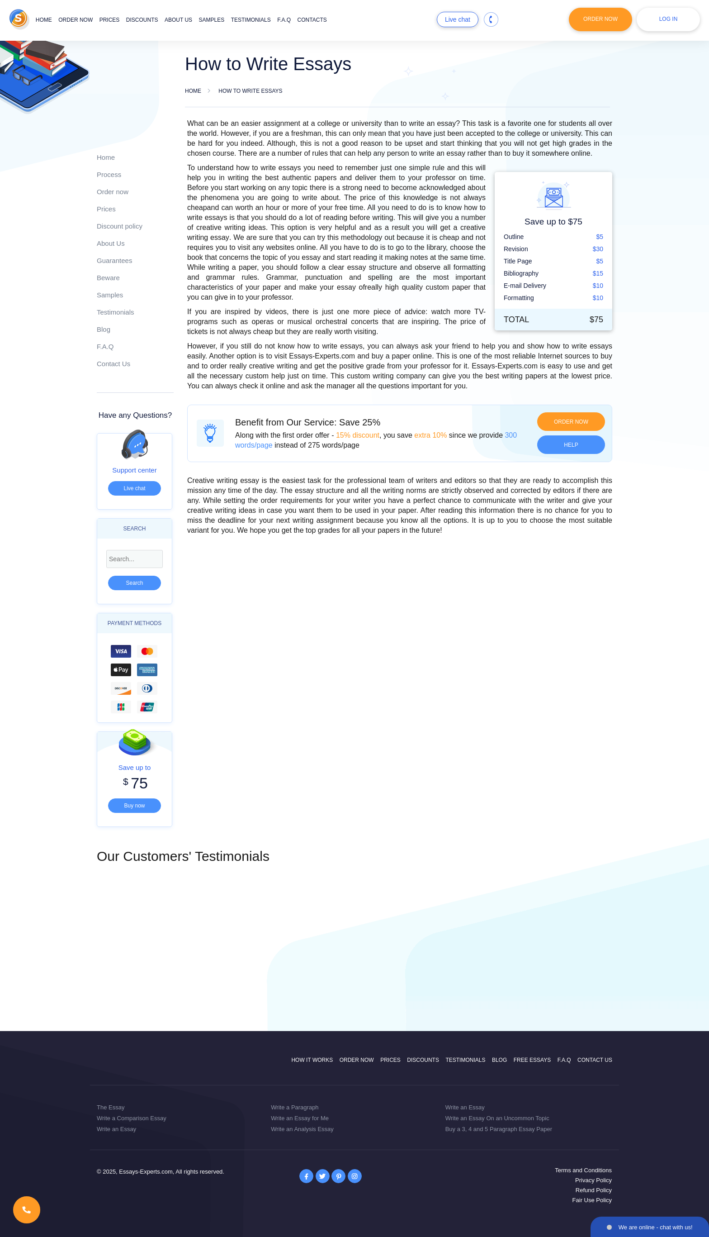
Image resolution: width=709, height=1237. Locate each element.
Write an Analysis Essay (302, 1129)
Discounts (142, 20)
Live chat (457, 19)
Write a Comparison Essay (131, 1118)
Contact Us (113, 364)
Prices (109, 20)
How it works (312, 1060)
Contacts (312, 20)
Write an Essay (116, 1129)
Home (44, 20)
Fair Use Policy (592, 1200)
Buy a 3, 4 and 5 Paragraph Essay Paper (498, 1129)
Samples (212, 20)
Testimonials (251, 20)
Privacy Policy (593, 1180)
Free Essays (532, 1060)
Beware (108, 278)
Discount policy (119, 226)
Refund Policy (594, 1190)
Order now (75, 20)
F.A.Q (284, 20)
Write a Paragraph (294, 1107)
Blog (103, 329)
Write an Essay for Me (300, 1118)
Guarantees (114, 260)
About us (178, 20)
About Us (111, 243)
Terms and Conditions (583, 1170)
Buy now (134, 805)
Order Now (600, 19)
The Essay (110, 1107)
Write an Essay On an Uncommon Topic (497, 1118)
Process (109, 174)
